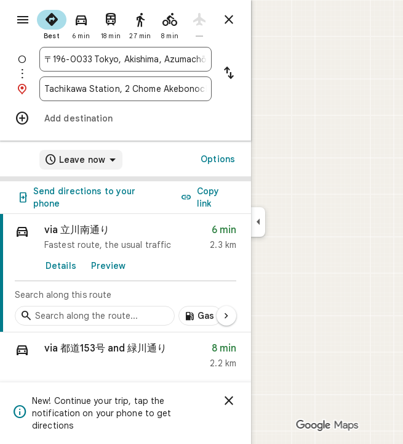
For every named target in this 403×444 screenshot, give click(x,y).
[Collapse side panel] (258, 222)
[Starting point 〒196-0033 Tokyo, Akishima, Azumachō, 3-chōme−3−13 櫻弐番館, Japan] (125, 59)
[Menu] (23, 20)
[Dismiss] (228, 400)
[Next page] (226, 316)
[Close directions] (229, 20)
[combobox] (125, 59)
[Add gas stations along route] (200, 316)
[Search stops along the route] (95, 316)
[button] (125, 358)
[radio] (51, 23)
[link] (125, 273)
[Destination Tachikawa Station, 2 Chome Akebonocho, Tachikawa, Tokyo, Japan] (125, 88)
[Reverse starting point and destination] (229, 74)
